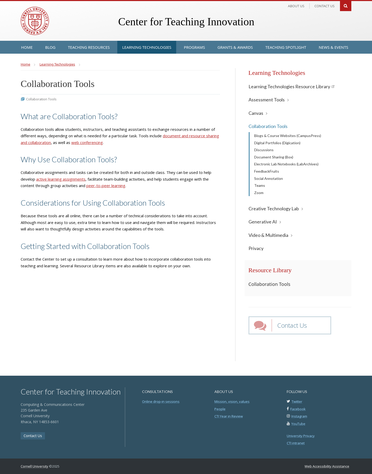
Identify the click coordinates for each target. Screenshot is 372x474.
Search (345, 5)
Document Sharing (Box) (273, 157)
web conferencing (87, 142)
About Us (296, 6)
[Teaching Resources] (89, 47)
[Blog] (50, 47)
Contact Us (292, 325)
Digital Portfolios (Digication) (277, 143)
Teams (259, 185)
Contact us (324, 6)
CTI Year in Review (228, 416)
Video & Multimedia (268, 235)
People (220, 409)
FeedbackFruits (266, 171)
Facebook (298, 409)
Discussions (264, 150)
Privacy (256, 248)
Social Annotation (268, 178)
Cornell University (34, 466)
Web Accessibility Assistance (327, 466)
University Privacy (301, 435)
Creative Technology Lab (274, 208)
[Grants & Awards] (235, 47)
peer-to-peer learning (105, 185)
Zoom (259, 192)
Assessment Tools (267, 99)
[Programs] (194, 47)
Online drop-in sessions (161, 401)
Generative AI (263, 221)
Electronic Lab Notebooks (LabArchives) (286, 164)
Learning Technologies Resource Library (292, 86)
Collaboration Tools (268, 126)
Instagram (299, 416)
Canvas (256, 113)
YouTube (298, 423)
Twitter (297, 401)
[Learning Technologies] (146, 47)
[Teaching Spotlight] (285, 47)
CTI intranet (296, 443)
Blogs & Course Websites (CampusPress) (287, 135)
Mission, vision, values (232, 401)
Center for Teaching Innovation (186, 22)
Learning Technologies (277, 72)
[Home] (27, 47)
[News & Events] (333, 47)
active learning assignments (61, 179)
